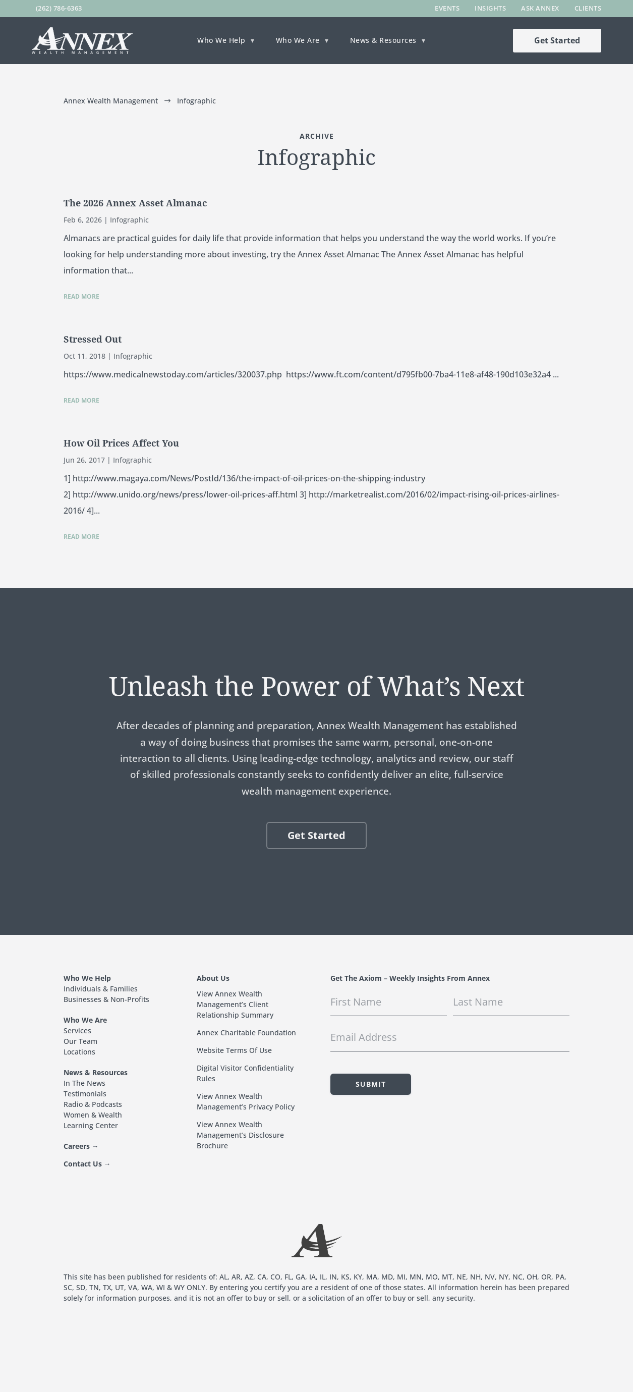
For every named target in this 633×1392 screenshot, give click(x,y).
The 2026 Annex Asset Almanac (135, 203)
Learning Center (91, 1125)
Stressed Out (93, 339)
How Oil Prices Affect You (121, 443)
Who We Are (298, 41)
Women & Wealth (93, 1115)
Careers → (81, 1146)
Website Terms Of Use (234, 1050)
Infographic (129, 220)
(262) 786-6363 (59, 8)
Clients (588, 8)
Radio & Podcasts (93, 1104)
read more (81, 296)
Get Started (557, 40)
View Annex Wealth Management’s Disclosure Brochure (240, 1135)
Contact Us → (87, 1163)
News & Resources (383, 41)
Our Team (80, 1041)
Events (447, 8)
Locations (79, 1051)
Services (77, 1030)
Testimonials (85, 1093)
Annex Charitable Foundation (246, 1032)
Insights (490, 8)
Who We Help (221, 41)
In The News (84, 1083)
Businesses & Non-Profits (106, 999)
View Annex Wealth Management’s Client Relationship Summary (235, 1004)
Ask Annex (540, 8)
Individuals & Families (101, 988)
